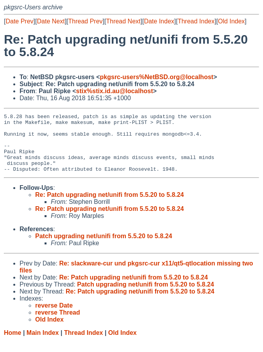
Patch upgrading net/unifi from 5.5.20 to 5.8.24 (103, 247)
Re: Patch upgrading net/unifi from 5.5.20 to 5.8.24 (109, 206)
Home (12, 344)
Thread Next (123, 21)
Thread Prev (85, 21)
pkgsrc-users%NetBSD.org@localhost (156, 77)
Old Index (231, 21)
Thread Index (196, 21)
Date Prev (19, 21)
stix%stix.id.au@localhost (114, 91)
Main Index (43, 344)
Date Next (50, 21)
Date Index (159, 21)
